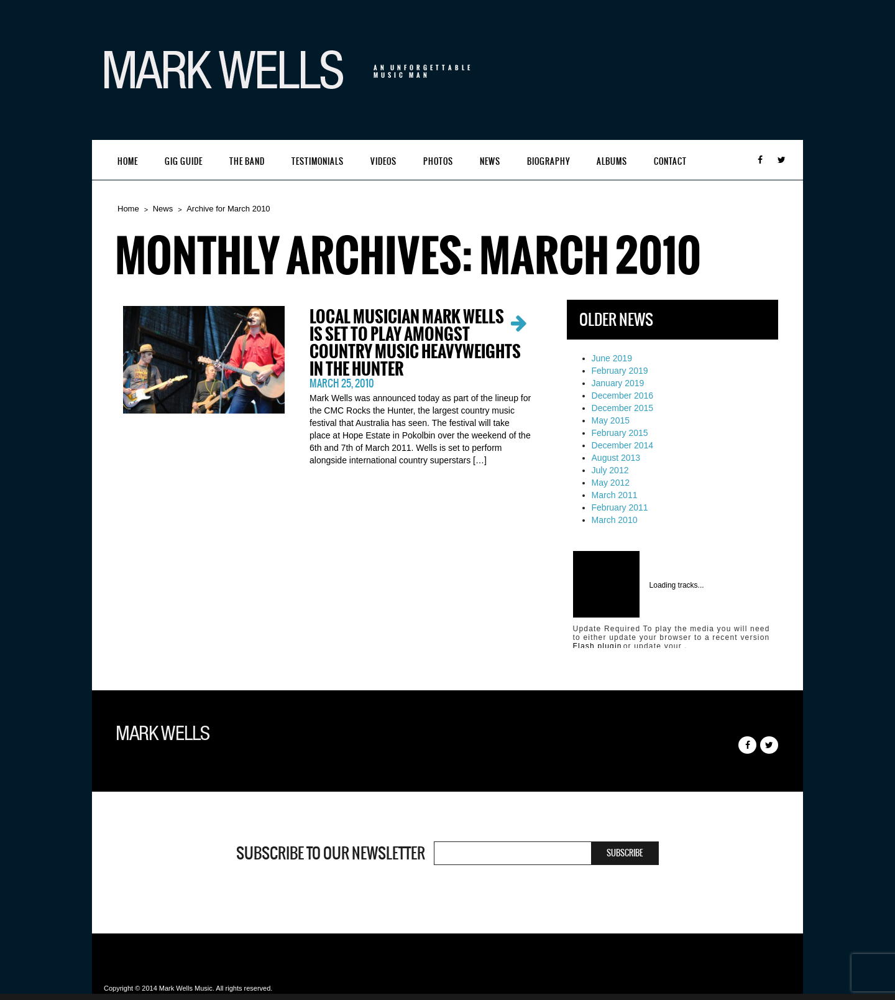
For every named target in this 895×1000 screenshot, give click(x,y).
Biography (548, 161)
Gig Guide (184, 161)
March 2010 (615, 520)
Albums (612, 161)
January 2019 (618, 383)
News (490, 161)
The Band (247, 161)
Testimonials (317, 161)
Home (127, 161)
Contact (670, 161)
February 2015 (620, 433)
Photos (438, 161)
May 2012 (611, 483)
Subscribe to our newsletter (330, 853)
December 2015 (623, 408)
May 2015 (611, 420)
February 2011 (620, 507)
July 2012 (610, 470)
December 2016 (623, 395)
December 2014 (623, 445)
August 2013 (616, 458)
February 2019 (620, 371)
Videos (383, 161)
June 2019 (612, 358)
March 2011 (615, 495)
